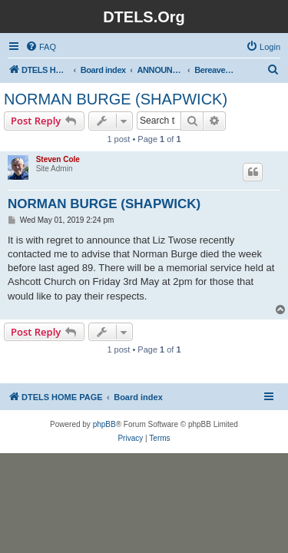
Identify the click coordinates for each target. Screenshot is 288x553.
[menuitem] (40, 47)
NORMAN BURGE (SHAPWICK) (115, 99)
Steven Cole (58, 159)
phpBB (104, 424)
